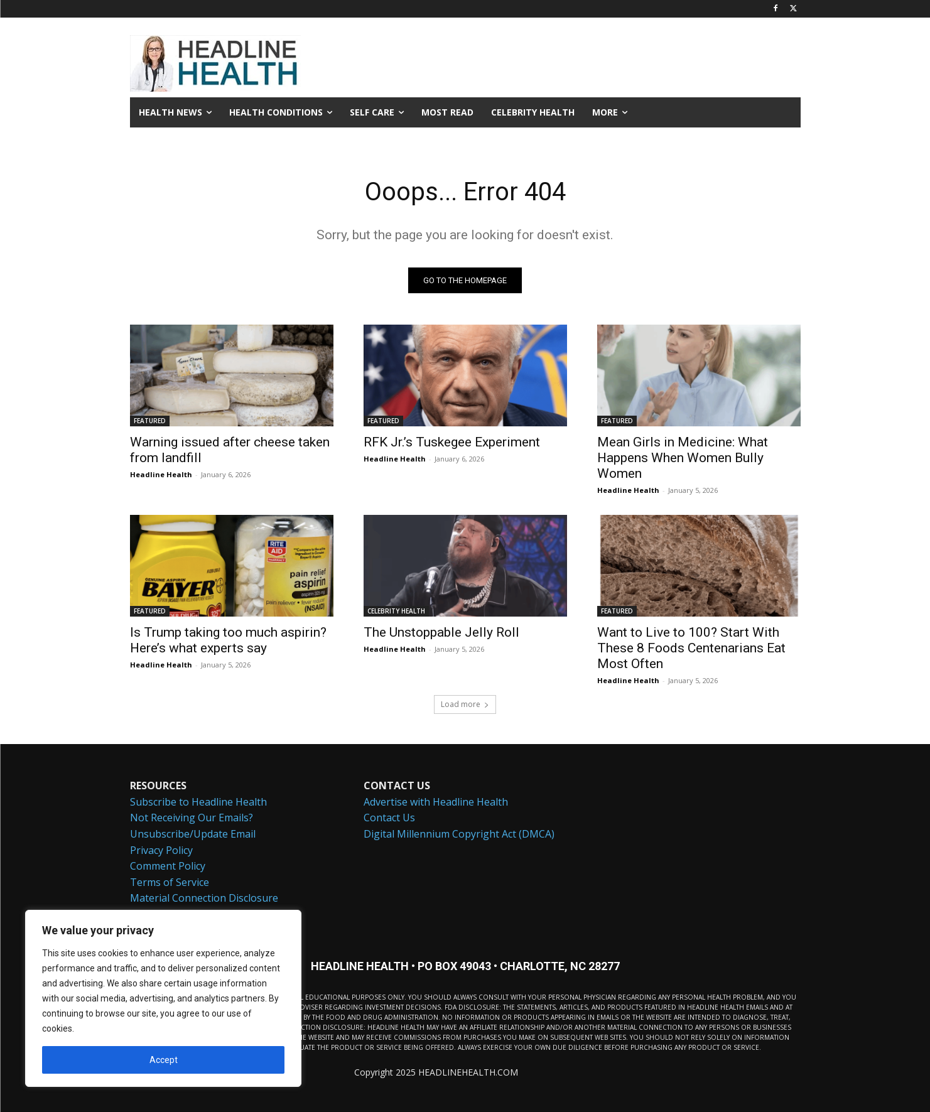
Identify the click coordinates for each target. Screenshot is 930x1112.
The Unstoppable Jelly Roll (441, 632)
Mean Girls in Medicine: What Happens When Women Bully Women (682, 458)
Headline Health (161, 474)
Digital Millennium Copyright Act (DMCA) (459, 834)
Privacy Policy (161, 849)
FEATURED (150, 420)
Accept (163, 1060)
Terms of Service (169, 881)
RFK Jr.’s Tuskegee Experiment (452, 442)
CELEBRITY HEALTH (396, 611)
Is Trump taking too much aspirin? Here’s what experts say (228, 640)
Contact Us (389, 817)
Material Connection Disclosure (204, 898)
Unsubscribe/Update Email (193, 834)
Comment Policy (167, 866)
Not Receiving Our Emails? (191, 817)
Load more (465, 704)
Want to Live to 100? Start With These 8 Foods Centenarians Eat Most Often (691, 648)
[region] (163, 998)
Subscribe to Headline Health (198, 801)
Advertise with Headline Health (436, 801)
